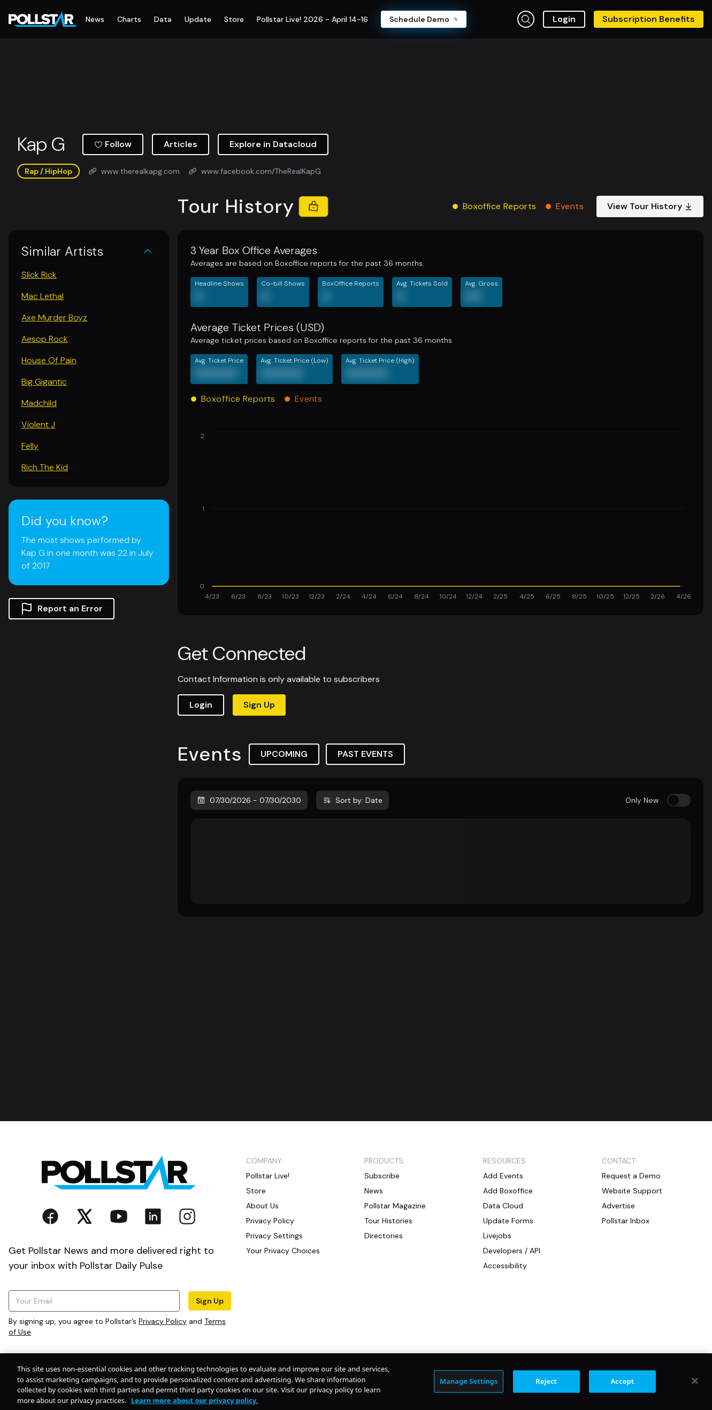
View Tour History (650, 206)
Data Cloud (503, 1205)
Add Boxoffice (508, 1191)
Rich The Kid (44, 467)
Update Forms (508, 1220)
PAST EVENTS (365, 754)
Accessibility (505, 1265)
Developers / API (511, 1250)
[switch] (679, 800)
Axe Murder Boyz (54, 317)
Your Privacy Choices (283, 1250)
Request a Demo (631, 1176)
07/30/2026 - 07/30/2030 (249, 800)
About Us (262, 1205)
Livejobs (497, 1235)
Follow (113, 144)
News (373, 1191)
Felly (30, 445)
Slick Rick (39, 274)
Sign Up (259, 704)
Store (256, 1191)
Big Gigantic (44, 381)
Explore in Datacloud (273, 144)
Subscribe (382, 1176)
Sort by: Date (352, 800)
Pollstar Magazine (395, 1205)
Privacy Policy (163, 1321)
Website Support (632, 1191)
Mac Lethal (42, 296)
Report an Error (61, 608)
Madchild (39, 403)
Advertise (618, 1205)
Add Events (503, 1176)
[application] (440, 516)
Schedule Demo (423, 19)
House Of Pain (48, 360)
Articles (180, 144)
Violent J (38, 424)
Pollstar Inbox (625, 1220)
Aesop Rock (44, 338)
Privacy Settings (274, 1235)
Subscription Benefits (648, 19)
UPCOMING (284, 754)
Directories (383, 1235)
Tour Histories (388, 1220)
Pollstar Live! (267, 1176)
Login (564, 19)
